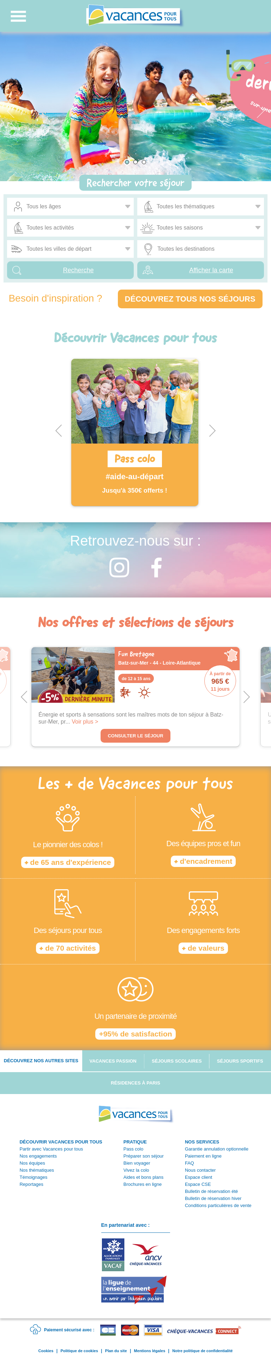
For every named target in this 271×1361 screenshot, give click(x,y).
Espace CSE (198, 1184)
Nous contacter (200, 1170)
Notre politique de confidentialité (202, 1351)
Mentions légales (149, 1351)
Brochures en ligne (143, 1184)
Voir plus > (85, 722)
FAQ (189, 1163)
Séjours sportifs (240, 1061)
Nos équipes (32, 1163)
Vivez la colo (136, 1170)
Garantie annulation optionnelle (216, 1149)
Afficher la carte (211, 270)
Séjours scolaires (177, 1061)
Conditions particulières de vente (218, 1205)
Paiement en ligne (203, 1156)
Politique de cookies (79, 1351)
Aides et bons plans (143, 1177)
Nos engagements (38, 1156)
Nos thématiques (36, 1170)
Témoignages (33, 1177)
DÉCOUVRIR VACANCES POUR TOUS (60, 1142)
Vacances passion (113, 1061)
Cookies (46, 1351)
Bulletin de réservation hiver (213, 1198)
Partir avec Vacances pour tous (51, 1149)
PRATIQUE (135, 1142)
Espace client (198, 1177)
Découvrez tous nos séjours (190, 299)
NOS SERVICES (202, 1142)
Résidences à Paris (135, 1083)
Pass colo (133, 1149)
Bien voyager (137, 1163)
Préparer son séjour (144, 1156)
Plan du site (116, 1351)
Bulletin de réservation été (211, 1191)
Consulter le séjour (135, 735)
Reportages (31, 1184)
